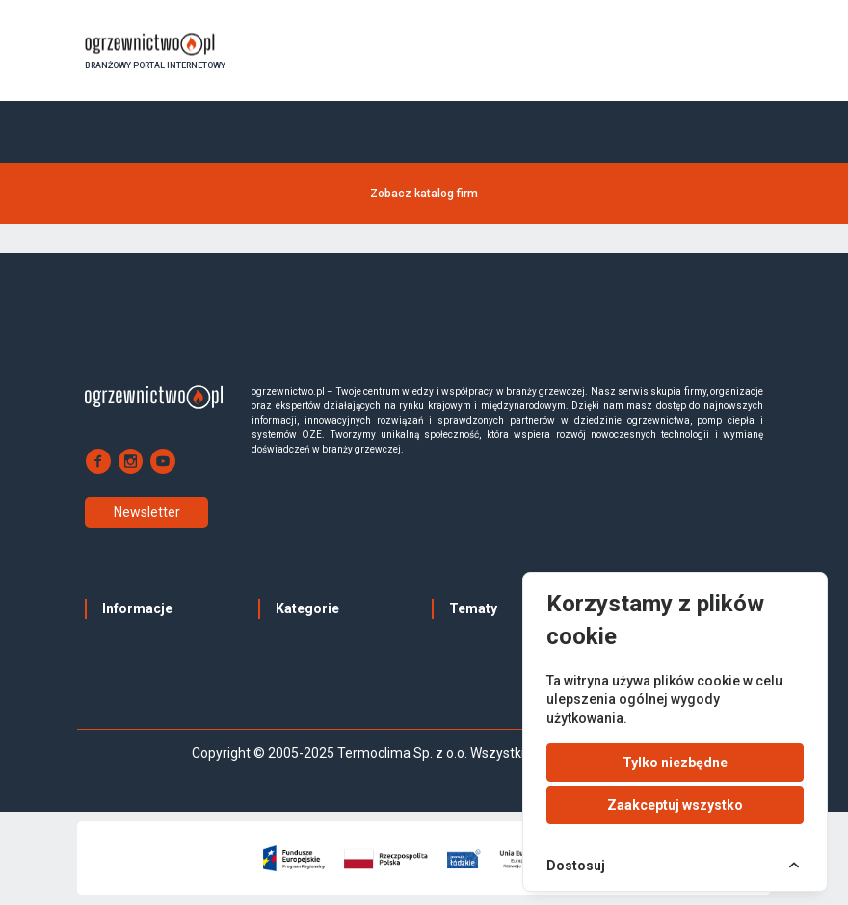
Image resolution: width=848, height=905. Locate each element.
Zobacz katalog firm (424, 193)
